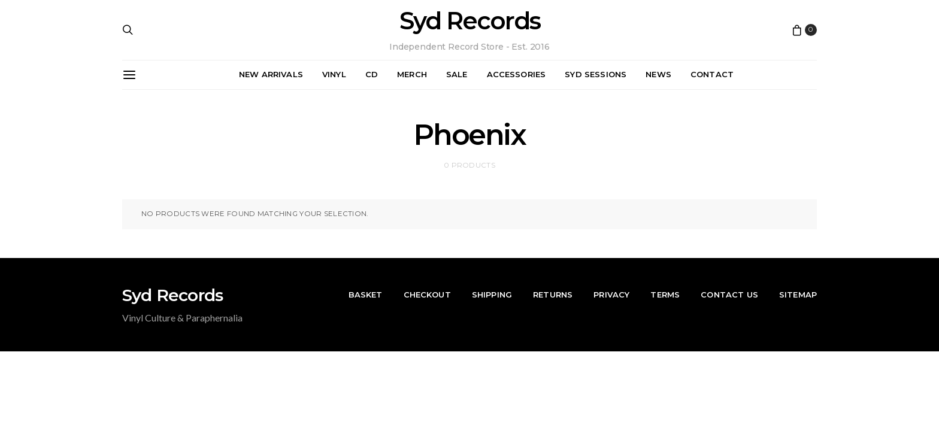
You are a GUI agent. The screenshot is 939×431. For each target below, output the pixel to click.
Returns (553, 294)
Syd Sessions (595, 74)
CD (371, 74)
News (658, 74)
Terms (665, 294)
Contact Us (729, 294)
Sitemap (798, 294)
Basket (366, 294)
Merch (412, 74)
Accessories (516, 74)
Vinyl (334, 74)
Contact (712, 74)
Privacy (611, 294)
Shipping (492, 294)
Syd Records (469, 21)
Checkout (427, 294)
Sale (457, 74)
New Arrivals (271, 74)
